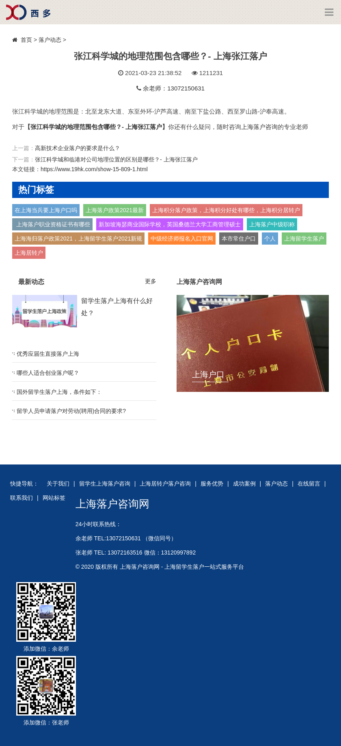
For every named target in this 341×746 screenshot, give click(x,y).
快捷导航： (24, 483)
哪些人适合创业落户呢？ (48, 373)
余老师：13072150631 (174, 88)
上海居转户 (29, 252)
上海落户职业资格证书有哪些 (52, 224)
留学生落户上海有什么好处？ (117, 306)
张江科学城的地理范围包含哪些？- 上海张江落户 (96, 126)
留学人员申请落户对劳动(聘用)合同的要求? (71, 411)
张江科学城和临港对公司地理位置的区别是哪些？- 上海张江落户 (116, 159)
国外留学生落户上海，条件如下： (59, 392)
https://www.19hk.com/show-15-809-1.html (94, 169)
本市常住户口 (239, 238)
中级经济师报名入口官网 (182, 238)
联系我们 (21, 497)
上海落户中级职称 (272, 224)
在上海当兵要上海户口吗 (46, 210)
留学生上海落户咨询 (104, 483)
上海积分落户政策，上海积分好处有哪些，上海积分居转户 (226, 210)
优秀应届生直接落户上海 (48, 353)
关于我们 (58, 483)
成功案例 (244, 483)
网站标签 (54, 497)
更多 (150, 281)
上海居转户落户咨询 (165, 483)
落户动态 (50, 40)
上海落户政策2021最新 (115, 210)
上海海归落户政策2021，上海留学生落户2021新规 (78, 238)
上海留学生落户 (304, 238)
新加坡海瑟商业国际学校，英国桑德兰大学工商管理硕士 (170, 224)
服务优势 (212, 483)
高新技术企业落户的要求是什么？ (77, 148)
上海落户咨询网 (112, 504)
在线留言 (309, 483)
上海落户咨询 (259, 126)
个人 (270, 238)
